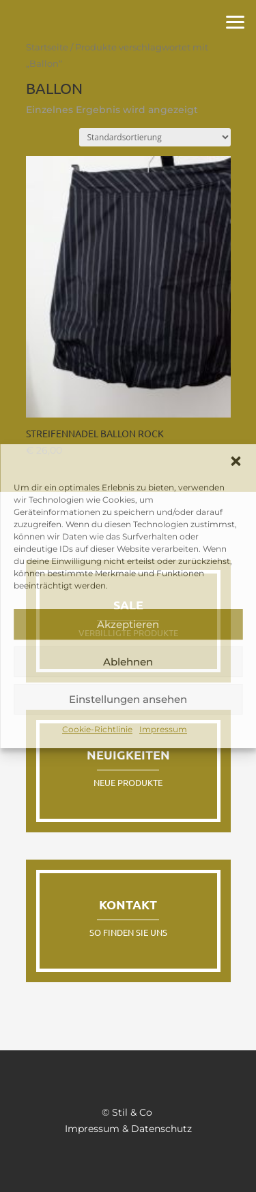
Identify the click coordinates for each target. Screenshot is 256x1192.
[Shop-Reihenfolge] (155, 137)
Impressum (163, 729)
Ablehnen (128, 661)
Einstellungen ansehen (128, 699)
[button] (235, 461)
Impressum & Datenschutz (128, 1129)
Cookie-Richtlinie (97, 729)
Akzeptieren (128, 624)
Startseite (47, 47)
